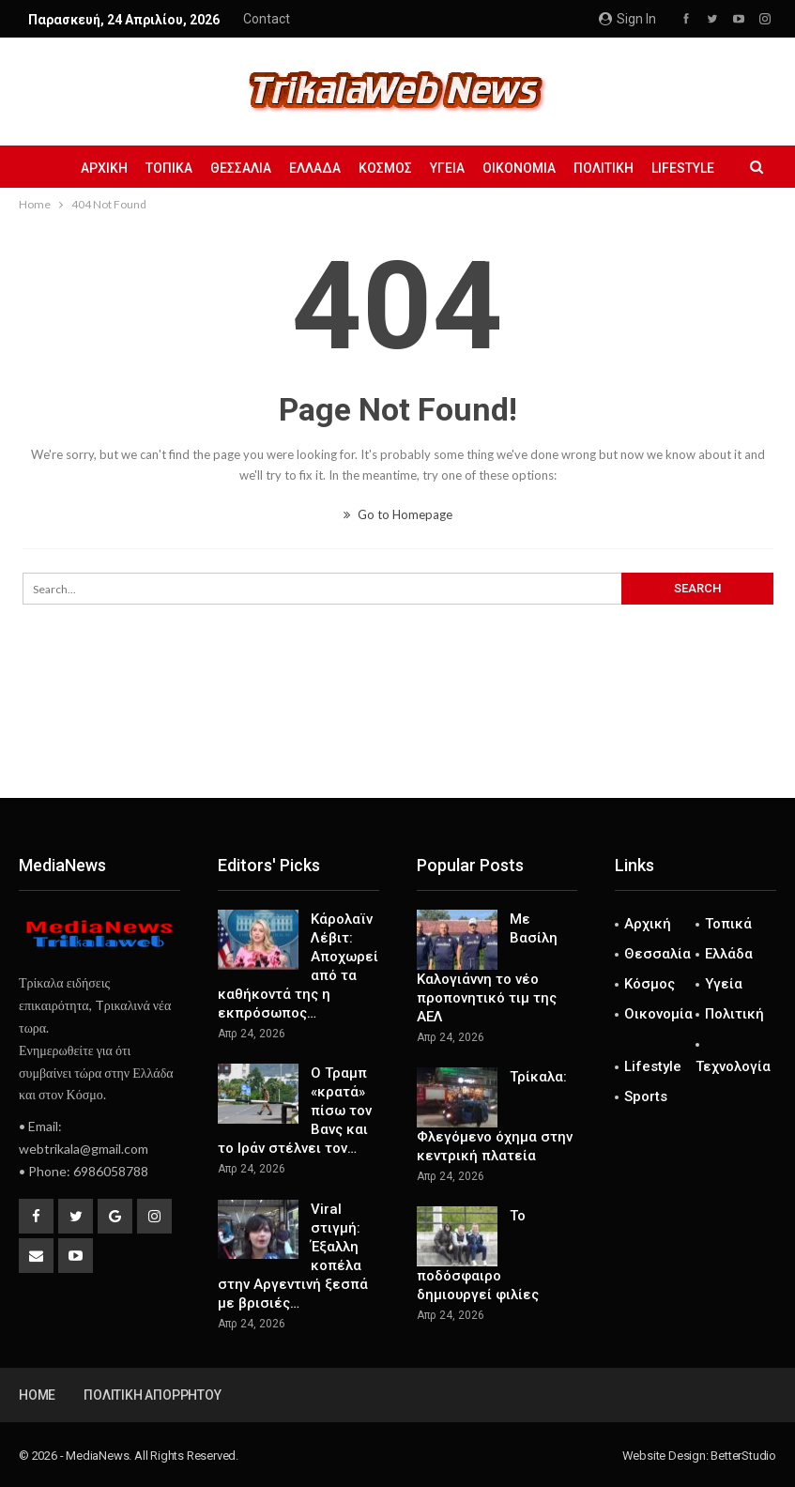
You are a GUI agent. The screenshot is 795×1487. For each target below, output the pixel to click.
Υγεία (447, 168)
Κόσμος (385, 168)
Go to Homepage (398, 514)
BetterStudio (743, 1456)
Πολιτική (603, 168)
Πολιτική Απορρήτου (152, 1395)
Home (37, 1395)
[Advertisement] (398, 736)
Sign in (627, 18)
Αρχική (104, 168)
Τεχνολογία (733, 1066)
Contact (266, 18)
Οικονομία (519, 168)
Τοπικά (168, 168)
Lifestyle (682, 168)
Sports (645, 1096)
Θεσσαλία (240, 168)
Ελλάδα (315, 168)
